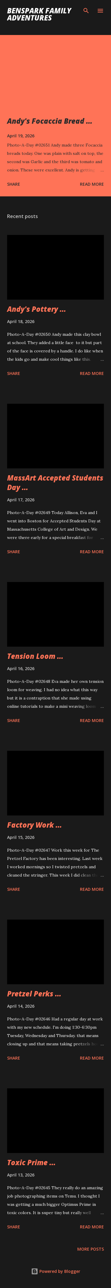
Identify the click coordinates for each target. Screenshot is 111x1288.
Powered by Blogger (55, 1271)
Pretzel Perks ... (34, 993)
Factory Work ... (34, 825)
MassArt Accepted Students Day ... (55, 482)
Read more (92, 184)
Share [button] (13, 184)
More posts (90, 1249)
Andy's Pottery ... (36, 309)
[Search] (86, 10)
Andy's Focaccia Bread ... (49, 121)
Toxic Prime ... (31, 1162)
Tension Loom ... (35, 656)
